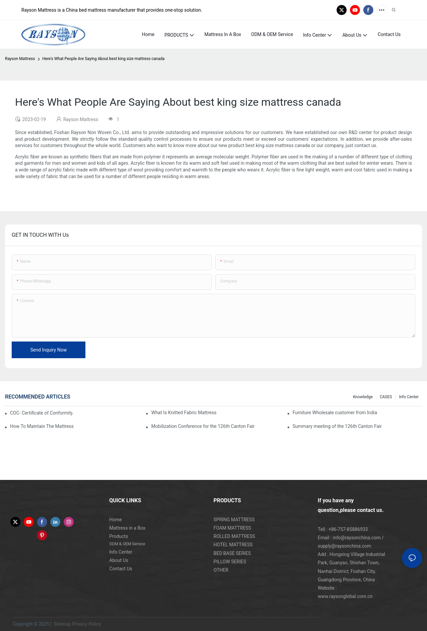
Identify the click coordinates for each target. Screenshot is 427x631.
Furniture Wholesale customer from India (335, 412)
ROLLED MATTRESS (234, 536)
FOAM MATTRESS (232, 528)
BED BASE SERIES (232, 553)
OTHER (221, 570)
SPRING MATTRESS (234, 519)
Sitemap (62, 624)
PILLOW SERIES (230, 561)
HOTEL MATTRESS (233, 544)
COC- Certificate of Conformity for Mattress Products (41, 413)
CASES (386, 397)
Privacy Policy (86, 624)
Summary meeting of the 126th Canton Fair (337, 426)
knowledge (363, 397)
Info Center (409, 397)
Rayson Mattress (20, 58)
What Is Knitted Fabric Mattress (183, 412)
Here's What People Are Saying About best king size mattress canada (103, 58)
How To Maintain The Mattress (42, 426)
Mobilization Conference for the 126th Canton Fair (203, 426)
